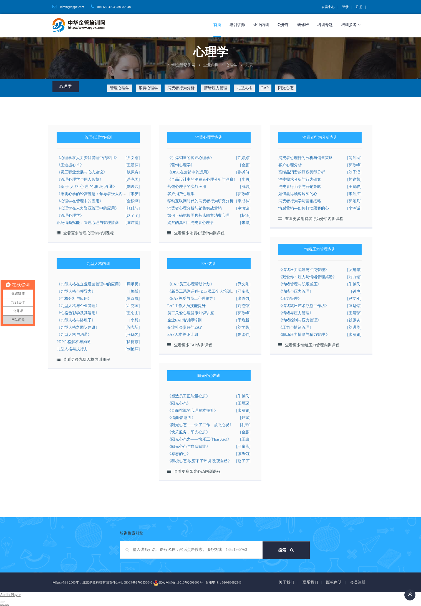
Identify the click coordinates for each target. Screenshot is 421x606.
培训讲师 (237, 25)
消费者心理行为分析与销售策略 (305, 158)
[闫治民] (354, 158)
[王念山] (132, 313)
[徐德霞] (132, 342)
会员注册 (357, 582)
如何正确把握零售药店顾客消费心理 (198, 215)
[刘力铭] (354, 277)
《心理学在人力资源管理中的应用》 (88, 158)
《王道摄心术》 (70, 165)
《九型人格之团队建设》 (78, 327)
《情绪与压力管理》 (295, 291)
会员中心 (328, 7)
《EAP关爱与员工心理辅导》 (192, 298)
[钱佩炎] (132, 172)
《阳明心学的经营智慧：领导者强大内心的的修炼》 (101, 194)
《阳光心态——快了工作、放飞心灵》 (200, 425)
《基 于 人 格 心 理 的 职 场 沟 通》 (87, 187)
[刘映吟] (132, 187)
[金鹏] (245, 165)
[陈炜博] (132, 223)
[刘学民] (243, 327)
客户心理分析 (290, 165)
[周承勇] (132, 284)
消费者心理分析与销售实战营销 (194, 208)
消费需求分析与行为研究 (299, 179)
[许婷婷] (243, 158)
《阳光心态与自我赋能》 (188, 446)
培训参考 (351, 25)
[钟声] (356, 291)
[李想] (134, 320)
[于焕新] (243, 320)
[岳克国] (132, 179)
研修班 (303, 25)
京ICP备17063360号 (138, 582)
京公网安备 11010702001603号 (178, 583)
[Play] (2, 601)
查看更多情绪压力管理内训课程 (312, 345)
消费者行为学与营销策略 (299, 187)
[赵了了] (132, 215)
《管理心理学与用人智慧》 (80, 179)
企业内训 (261, 25)
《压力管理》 (290, 298)
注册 (359, 7)
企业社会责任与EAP (184, 327)
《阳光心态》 (179, 403)
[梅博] (134, 291)
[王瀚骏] (354, 187)
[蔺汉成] (132, 298)
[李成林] (243, 201)
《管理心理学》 (70, 215)
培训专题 (325, 25)
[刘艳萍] (132, 349)
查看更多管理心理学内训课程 (88, 233)
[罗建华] (354, 270)
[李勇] (245, 179)
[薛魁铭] (354, 306)
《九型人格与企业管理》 (78, 306)
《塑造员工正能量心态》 (188, 396)
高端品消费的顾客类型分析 (301, 172)
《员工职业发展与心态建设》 (82, 172)
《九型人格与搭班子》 (76, 320)
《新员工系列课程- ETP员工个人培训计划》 (205, 291)
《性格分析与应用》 (74, 298)
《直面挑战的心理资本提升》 (192, 410)
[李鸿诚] (354, 208)
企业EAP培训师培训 (184, 320)
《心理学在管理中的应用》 (80, 201)
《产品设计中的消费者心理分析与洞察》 (202, 179)
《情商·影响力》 (181, 418)
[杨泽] (245, 215)
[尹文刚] (132, 158)
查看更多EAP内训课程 (193, 345)
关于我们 (286, 582)
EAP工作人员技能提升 (186, 306)
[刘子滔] (354, 172)
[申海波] (243, 208)
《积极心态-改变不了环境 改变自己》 (199, 461)
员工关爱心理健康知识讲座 (190, 313)
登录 (345, 7)
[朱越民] (354, 284)
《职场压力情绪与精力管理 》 (304, 335)
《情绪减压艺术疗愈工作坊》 (303, 306)
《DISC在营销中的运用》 (189, 172)
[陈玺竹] (243, 335)
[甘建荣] (354, 179)
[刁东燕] (243, 291)
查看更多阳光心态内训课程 (197, 471)
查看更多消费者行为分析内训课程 (314, 219)
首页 (217, 25)
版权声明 (334, 582)
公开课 (283, 25)
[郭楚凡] (354, 201)
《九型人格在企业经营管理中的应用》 (90, 284)
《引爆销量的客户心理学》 (190, 158)
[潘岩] (245, 187)
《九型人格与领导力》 (76, 291)
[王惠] (245, 439)
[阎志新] (132, 327)
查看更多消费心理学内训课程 (199, 233)
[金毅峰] (132, 201)
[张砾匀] (132, 208)
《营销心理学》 (181, 165)
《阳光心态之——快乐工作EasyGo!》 (199, 439)
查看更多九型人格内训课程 (86, 359)
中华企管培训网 (181, 65)
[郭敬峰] (243, 194)
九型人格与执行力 (72, 349)
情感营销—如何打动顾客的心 (303, 208)
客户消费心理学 (181, 194)
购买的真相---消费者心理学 (190, 223)
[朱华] (245, 223)
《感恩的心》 (179, 454)
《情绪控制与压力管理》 (299, 320)
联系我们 (310, 582)
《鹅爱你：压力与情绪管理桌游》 (307, 277)
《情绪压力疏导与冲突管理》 (303, 270)
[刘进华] (354, 327)
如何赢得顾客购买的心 (297, 194)
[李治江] (354, 194)
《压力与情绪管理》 (295, 327)
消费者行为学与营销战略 (299, 201)
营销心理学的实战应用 (186, 187)
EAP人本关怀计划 (182, 335)
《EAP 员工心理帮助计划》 (190, 284)
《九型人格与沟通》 (74, 335)
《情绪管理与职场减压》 (299, 284)
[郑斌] (245, 418)
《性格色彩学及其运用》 (78, 313)
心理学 (231, 65)
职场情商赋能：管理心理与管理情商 (88, 223)
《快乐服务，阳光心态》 (188, 432)
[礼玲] (245, 425)
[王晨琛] (132, 165)
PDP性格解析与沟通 (74, 342)
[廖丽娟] (354, 335)
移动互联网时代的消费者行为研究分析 (200, 201)
